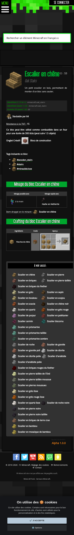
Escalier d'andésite (57, 356)
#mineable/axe (24, 168)
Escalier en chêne (47, 211)
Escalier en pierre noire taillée (32, 414)
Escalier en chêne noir (58, 303)
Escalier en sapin (55, 292)
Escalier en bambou (27, 426)
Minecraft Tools (29, 479)
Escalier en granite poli (29, 350)
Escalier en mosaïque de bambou (34, 431)
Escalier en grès (25, 292)
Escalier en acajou (56, 298)
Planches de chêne (23, 242)
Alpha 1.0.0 (59, 443)
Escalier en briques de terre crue (34, 420)
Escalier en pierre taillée (59, 280)
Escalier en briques (27, 280)
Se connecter (61, 3)
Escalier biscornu (55, 321)
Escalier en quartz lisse (29, 402)
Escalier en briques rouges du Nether (36, 367)
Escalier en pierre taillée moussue (34, 379)
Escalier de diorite (56, 350)
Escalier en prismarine (29, 327)
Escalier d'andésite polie (30, 362)
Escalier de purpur (27, 315)
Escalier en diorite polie (29, 356)
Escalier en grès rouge (58, 309)
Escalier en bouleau (27, 298)
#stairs (20, 164)
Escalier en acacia (26, 303)
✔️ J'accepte (37, 520)
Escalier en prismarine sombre (33, 338)
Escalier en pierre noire (29, 408)
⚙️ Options (37, 528)
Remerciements (61, 465)
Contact (38, 467)
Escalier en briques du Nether (32, 286)
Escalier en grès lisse (28, 391)
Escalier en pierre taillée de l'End (34, 373)
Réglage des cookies (40, 465)
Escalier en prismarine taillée (32, 332)
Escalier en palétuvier (57, 315)
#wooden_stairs (24, 159)
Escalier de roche (26, 344)
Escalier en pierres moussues (32, 385)
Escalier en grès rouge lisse (31, 396)
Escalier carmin (25, 321)
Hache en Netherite (50, 204)
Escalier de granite (56, 344)
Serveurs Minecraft (43, 479)
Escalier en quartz (26, 309)
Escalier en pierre (55, 274)
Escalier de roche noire (58, 402)
